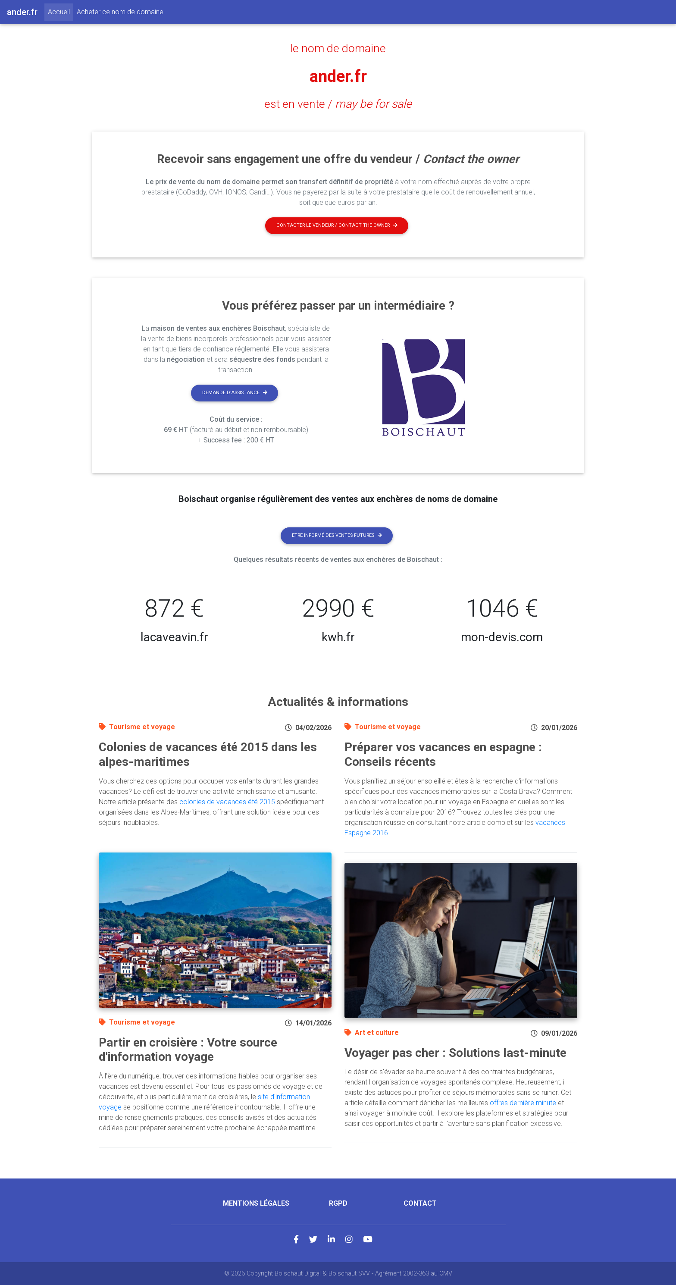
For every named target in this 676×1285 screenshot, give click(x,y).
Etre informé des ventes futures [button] (337, 535)
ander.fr (338, 76)
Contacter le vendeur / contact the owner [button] (336, 225)
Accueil (60, 11)
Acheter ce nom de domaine (120, 12)
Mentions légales (256, 1203)
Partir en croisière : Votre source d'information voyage (188, 1049)
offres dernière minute (523, 1103)
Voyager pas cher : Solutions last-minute (455, 1053)
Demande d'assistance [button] (234, 392)
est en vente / (338, 104)
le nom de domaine (338, 48)
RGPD (338, 1203)
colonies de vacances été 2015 (227, 802)
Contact (420, 1203)
